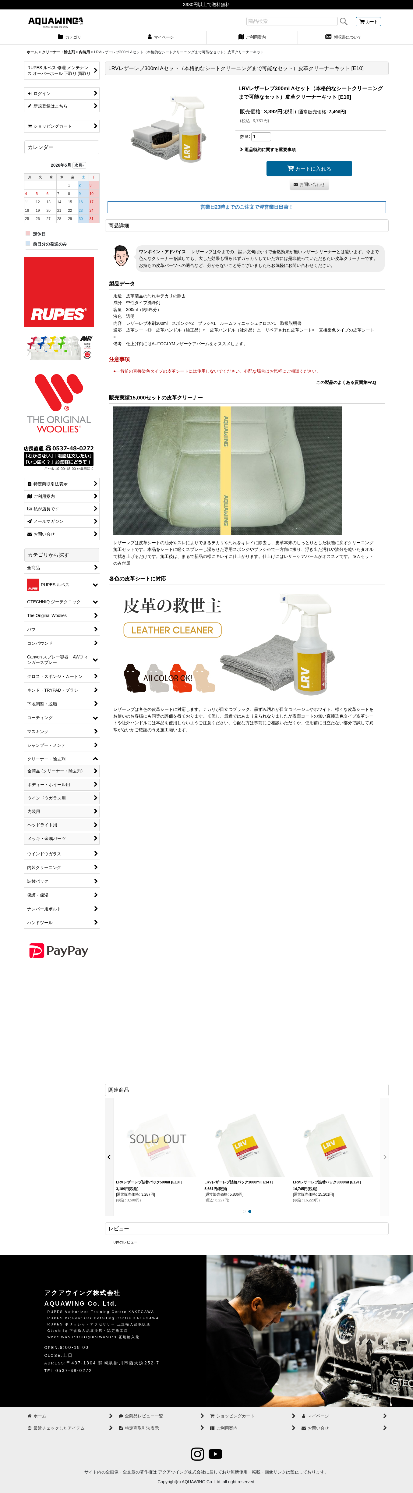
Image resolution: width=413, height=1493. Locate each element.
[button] (109, 1157)
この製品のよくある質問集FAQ (346, 382)
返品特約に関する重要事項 (268, 149)
